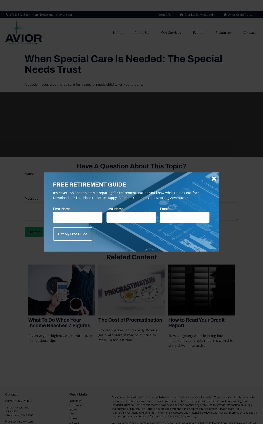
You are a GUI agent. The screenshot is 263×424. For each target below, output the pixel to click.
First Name (61, 209)
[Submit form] (72, 234)
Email (164, 209)
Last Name (114, 209)
